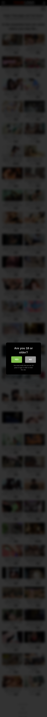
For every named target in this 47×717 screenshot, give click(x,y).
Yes (16, 359)
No (30, 359)
